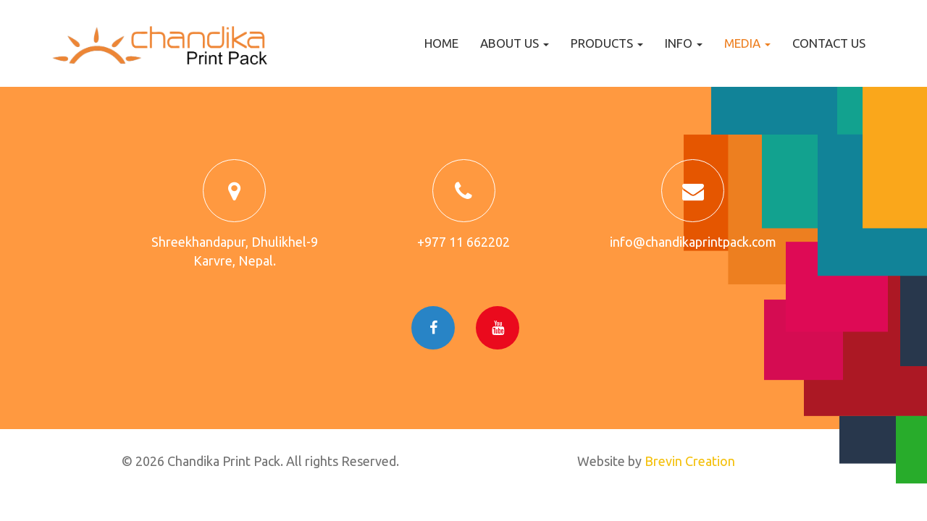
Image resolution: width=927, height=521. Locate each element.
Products (607, 43)
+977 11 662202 (463, 241)
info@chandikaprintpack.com (693, 241)
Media (747, 43)
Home (441, 43)
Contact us (828, 43)
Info (683, 43)
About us (514, 43)
